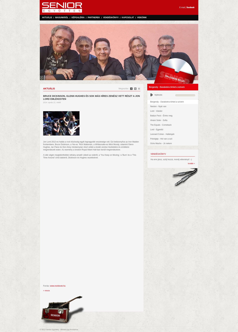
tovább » (191, 163)
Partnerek (94, 17)
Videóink (142, 17)
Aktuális (47, 17)
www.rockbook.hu (57, 286)
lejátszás (156, 94)
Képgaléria (78, 17)
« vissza (46, 291)
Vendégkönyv (111, 17)
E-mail (182, 7)
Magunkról (61, 17)
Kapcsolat (128, 17)
